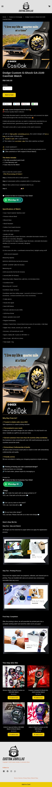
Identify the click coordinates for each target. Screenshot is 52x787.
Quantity (5, 85)
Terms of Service (18, 778)
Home (4, 17)
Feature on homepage (15, 17)
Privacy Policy (26, 778)
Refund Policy (34, 778)
